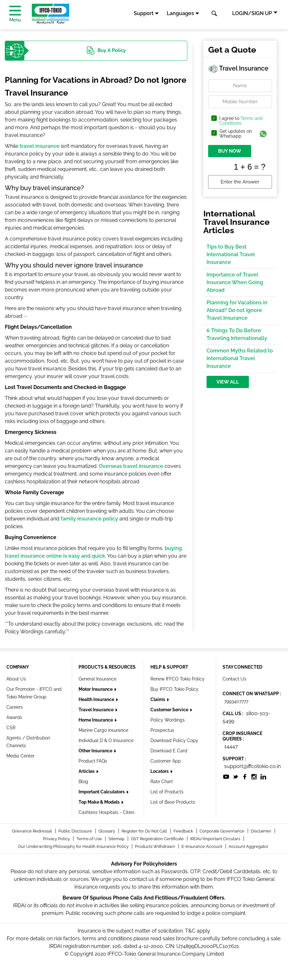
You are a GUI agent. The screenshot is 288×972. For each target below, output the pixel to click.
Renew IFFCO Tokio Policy (177, 678)
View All (227, 382)
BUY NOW (229, 151)
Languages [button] (180, 13)
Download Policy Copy (174, 740)
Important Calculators (102, 791)
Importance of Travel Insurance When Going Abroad (235, 282)
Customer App (165, 761)
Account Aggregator (248, 846)
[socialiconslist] (226, 776)
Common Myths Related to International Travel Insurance (240, 358)
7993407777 (236, 701)
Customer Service (169, 709)
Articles (87, 771)
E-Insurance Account (202, 846)
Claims (158, 699)
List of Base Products (172, 802)
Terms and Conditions (241, 121)
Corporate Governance (222, 831)
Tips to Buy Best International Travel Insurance (231, 254)
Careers (14, 707)
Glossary (107, 831)
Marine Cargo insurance (103, 730)
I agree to (241, 121)
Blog (83, 781)
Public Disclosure (75, 831)
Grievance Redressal (32, 831)
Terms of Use (89, 838)
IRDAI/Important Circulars (215, 838)
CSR (10, 727)
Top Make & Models (100, 802)
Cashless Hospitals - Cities (106, 812)
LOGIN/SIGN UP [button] (252, 13)
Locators (160, 771)
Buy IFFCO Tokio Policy (174, 689)
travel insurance (40, 146)
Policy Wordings (167, 720)
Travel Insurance (96, 709)
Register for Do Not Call (145, 831)
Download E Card (168, 750)
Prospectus (162, 730)
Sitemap (116, 838)
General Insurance (97, 678)
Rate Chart (161, 781)
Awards (14, 717)
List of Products (166, 791)
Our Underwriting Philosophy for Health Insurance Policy (74, 846)
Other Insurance (96, 750)
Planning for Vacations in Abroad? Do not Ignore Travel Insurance (237, 310)
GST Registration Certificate (158, 838)
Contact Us (234, 678)
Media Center (20, 755)
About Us (16, 678)
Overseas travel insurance (131, 466)
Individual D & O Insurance (106, 740)
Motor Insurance (96, 689)
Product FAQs (93, 761)
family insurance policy (89, 519)
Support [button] (144, 13)
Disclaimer (261, 831)
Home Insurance (96, 720)
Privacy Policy (57, 838)
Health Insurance (97, 699)
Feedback (184, 831)
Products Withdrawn (155, 846)
